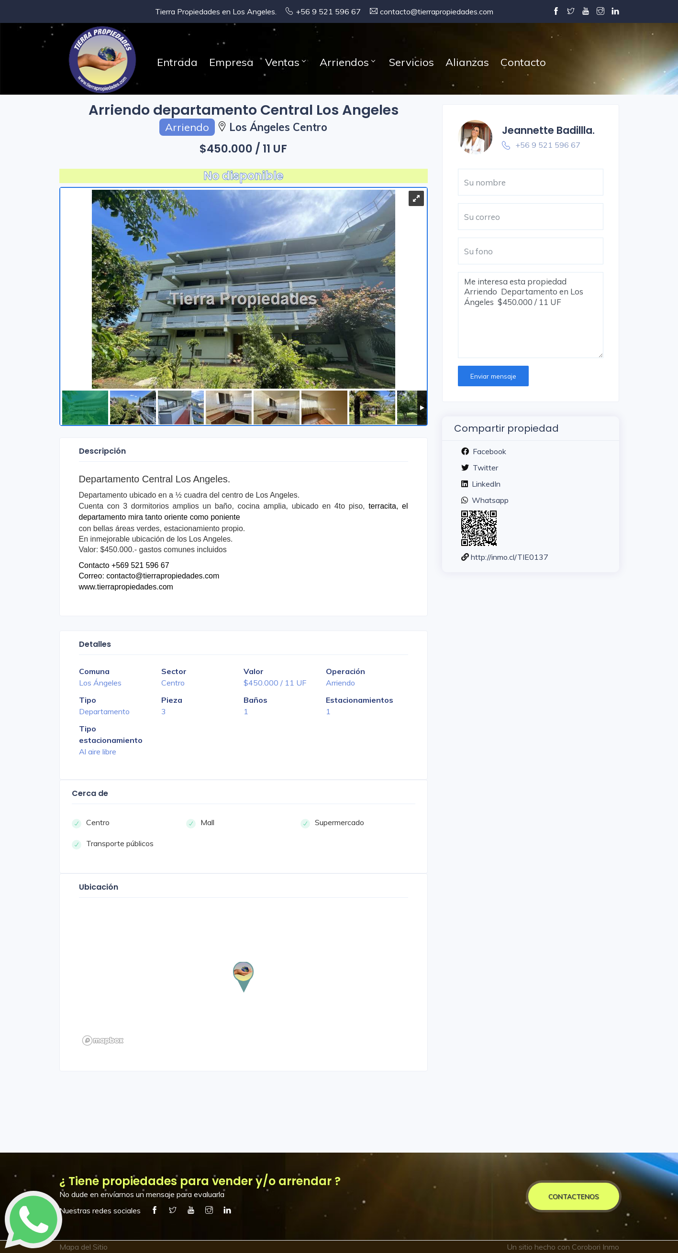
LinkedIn (485, 484)
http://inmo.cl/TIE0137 (509, 557)
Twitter (484, 467)
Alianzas (467, 62)
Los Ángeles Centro (278, 127)
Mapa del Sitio (83, 1247)
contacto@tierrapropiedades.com (436, 11)
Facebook (488, 451)
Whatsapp (489, 500)
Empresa (231, 62)
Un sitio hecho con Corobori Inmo (563, 1247)
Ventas (285, 62)
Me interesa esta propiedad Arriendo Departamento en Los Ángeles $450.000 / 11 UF (530, 315)
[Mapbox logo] (103, 1040)
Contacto (523, 62)
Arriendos (347, 62)
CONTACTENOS (573, 1196)
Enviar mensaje (493, 376)
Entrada (177, 62)
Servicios (411, 62)
